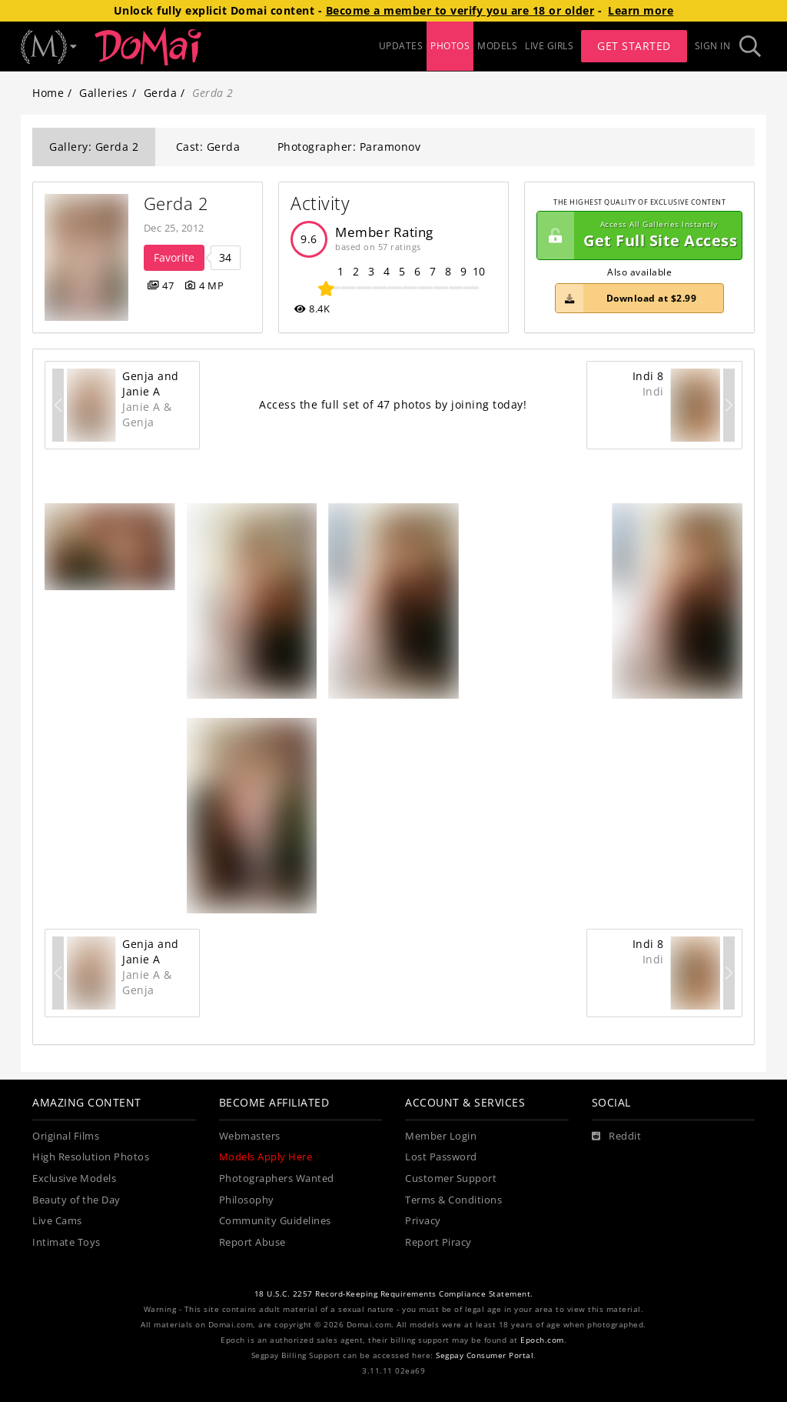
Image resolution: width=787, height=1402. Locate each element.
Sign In (713, 45)
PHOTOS (450, 45)
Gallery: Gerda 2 (93, 146)
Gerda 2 (176, 203)
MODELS (497, 45)
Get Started (634, 45)
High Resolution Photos (90, 1156)
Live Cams (57, 1220)
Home (48, 92)
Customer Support (450, 1178)
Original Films (65, 1136)
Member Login (441, 1136)
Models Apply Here (266, 1156)
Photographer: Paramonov (349, 146)
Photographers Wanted (276, 1178)
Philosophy (246, 1200)
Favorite (174, 257)
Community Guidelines (275, 1220)
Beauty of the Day (76, 1200)
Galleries (103, 92)
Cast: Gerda (208, 146)
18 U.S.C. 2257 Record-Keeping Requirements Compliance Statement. (393, 1294)
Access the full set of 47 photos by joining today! (392, 404)
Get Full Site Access (637, 235)
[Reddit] (617, 1136)
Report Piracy (438, 1242)
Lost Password (441, 1156)
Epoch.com (542, 1340)
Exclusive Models (74, 1178)
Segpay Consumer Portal (484, 1355)
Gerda (161, 92)
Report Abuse (252, 1242)
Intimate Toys (66, 1242)
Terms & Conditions (453, 1200)
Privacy (423, 1220)
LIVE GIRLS (549, 45)
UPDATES (401, 45)
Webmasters (250, 1136)
